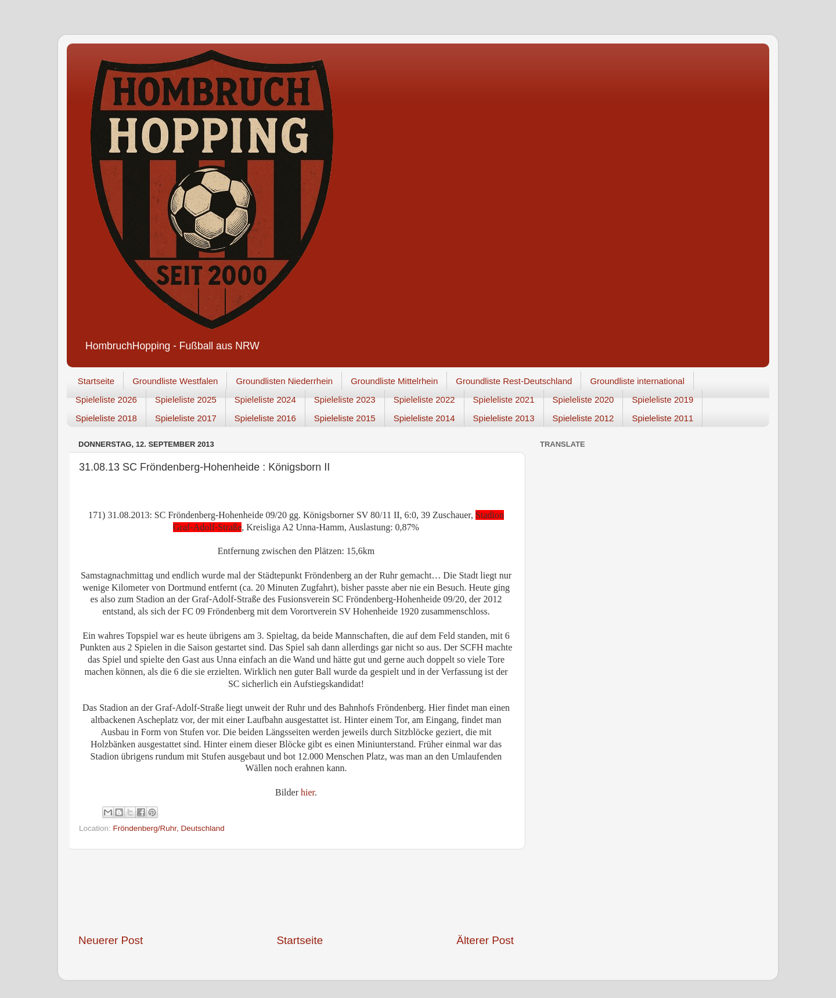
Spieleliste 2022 (424, 399)
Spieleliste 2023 (345, 399)
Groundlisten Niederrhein (284, 381)
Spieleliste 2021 (504, 399)
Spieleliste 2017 (186, 418)
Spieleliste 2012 (583, 418)
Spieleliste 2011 (662, 418)
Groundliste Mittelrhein (394, 381)
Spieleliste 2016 (265, 418)
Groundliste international (637, 381)
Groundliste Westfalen (175, 381)
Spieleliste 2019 (662, 399)
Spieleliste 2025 (186, 399)
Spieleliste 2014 (424, 418)
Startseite (96, 381)
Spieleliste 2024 (265, 399)
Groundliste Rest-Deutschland (514, 381)
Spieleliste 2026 (106, 399)
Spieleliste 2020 (583, 399)
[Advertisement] (296, 891)
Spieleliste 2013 (504, 418)
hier (308, 792)
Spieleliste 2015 (345, 418)
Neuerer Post (110, 940)
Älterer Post (485, 940)
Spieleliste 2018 (106, 418)
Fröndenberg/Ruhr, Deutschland (169, 828)
